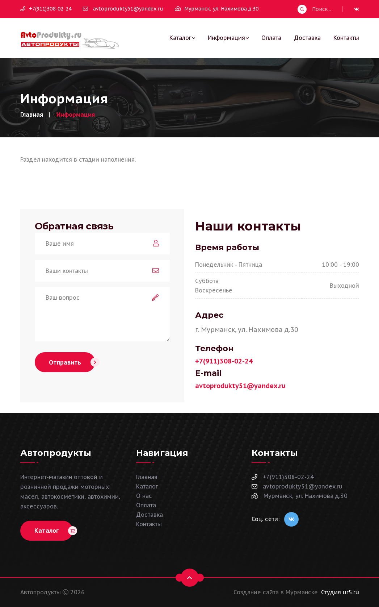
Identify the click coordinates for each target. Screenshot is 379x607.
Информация (226, 37)
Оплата (271, 37)
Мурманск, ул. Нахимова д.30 (300, 495)
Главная (31, 114)
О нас (144, 495)
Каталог (180, 37)
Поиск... (314, 9)
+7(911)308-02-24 (45, 8)
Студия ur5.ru (340, 592)
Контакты (346, 37)
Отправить (72, 362)
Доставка (307, 37)
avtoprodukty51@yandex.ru (123, 8)
